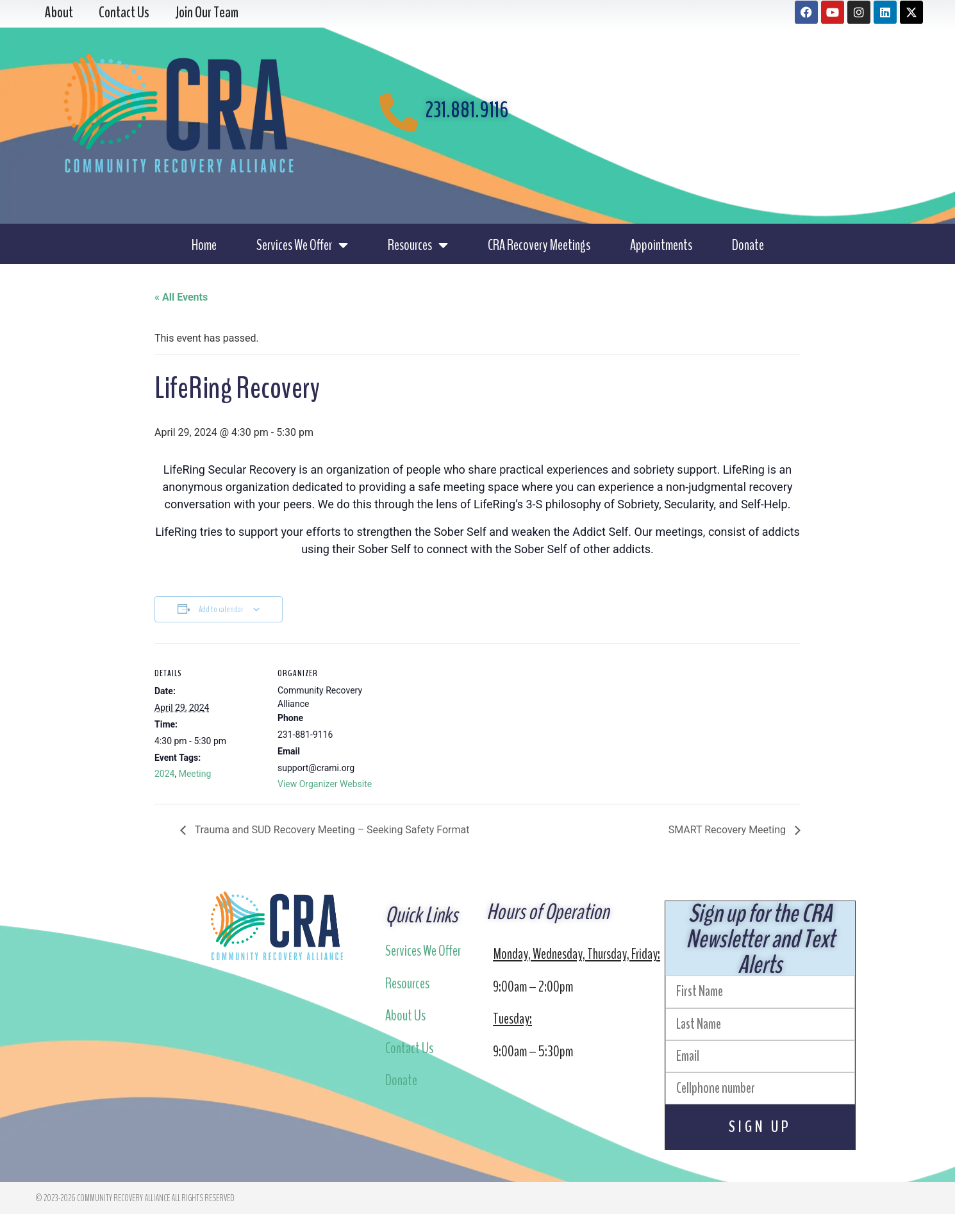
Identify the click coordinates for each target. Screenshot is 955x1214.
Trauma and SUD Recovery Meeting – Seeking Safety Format (330, 830)
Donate (748, 245)
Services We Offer (302, 245)
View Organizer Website (325, 784)
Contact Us (409, 1048)
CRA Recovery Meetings (539, 245)
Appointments (661, 245)
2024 (164, 774)
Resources (418, 245)
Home (204, 245)
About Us (405, 1015)
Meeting (195, 774)
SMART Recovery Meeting (728, 830)
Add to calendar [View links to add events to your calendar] (221, 609)
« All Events (181, 297)
